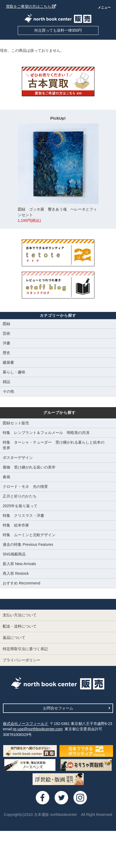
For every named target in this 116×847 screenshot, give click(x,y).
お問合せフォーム (77, 708)
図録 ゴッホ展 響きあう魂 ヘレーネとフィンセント (58, 173)
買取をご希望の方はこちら (31, 6)
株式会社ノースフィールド (25, 723)
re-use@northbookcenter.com (38, 729)
